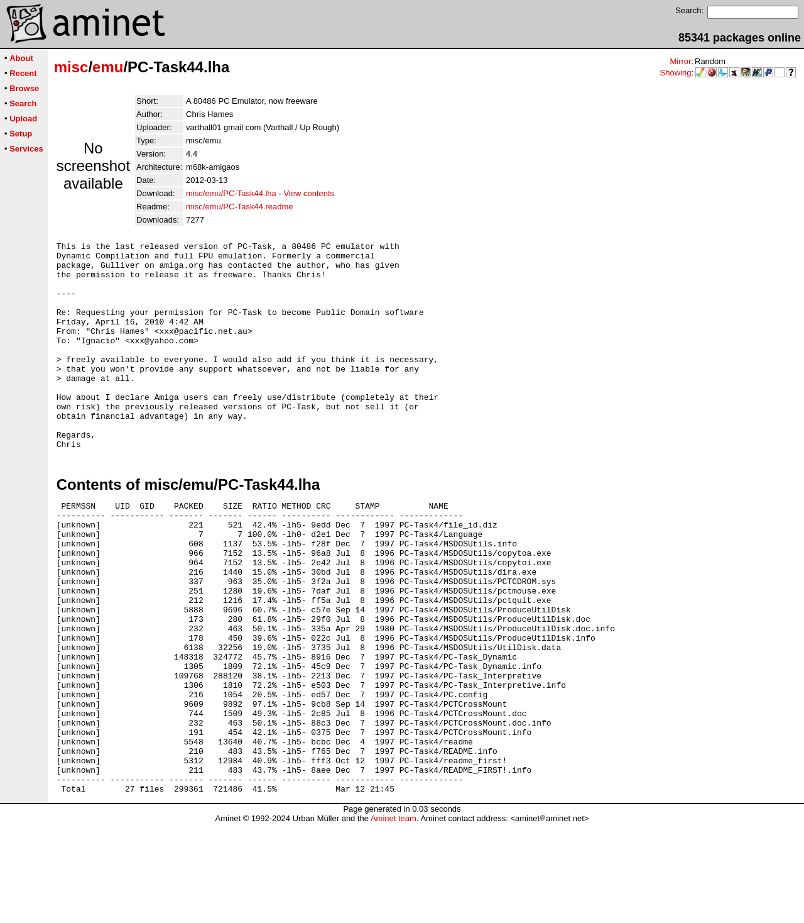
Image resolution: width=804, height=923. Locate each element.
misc (71, 66)
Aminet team (393, 918)
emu (107, 66)
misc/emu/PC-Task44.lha (231, 193)
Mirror (680, 61)
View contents (308, 193)
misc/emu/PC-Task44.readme (239, 206)
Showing (676, 72)
